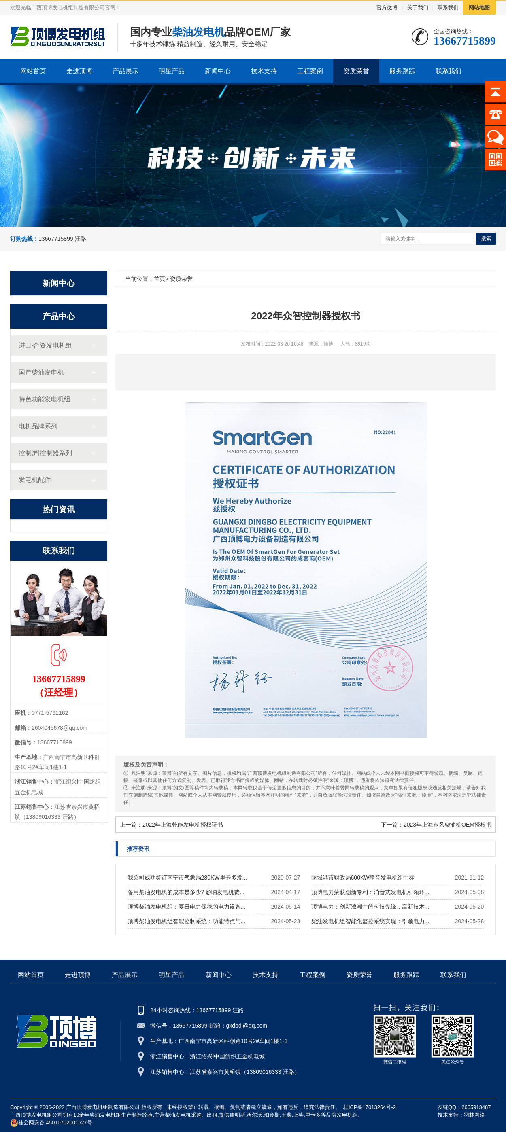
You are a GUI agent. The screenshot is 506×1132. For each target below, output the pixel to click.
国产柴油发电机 (41, 372)
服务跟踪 (402, 71)
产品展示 (125, 71)
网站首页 (33, 71)
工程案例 (310, 71)
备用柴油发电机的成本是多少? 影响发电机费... (186, 892)
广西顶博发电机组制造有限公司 (103, 1107)
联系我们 (448, 7)
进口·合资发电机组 (45, 345)
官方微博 (387, 7)
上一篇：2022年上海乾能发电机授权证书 (171, 824)
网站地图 (479, 7)
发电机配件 (35, 479)
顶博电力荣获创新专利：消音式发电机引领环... (370, 892)
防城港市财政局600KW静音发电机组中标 (363, 877)
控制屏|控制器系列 (45, 452)
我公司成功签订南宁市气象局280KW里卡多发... (187, 877)
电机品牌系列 (38, 426)
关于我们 (417, 7)
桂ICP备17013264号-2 (369, 1107)
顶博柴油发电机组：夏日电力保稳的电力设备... (187, 906)
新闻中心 (218, 71)
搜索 (486, 238)
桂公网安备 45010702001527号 (51, 1123)
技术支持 (264, 71)
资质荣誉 (356, 71)
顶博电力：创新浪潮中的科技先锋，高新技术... (370, 906)
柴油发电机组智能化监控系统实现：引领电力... (370, 921)
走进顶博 (79, 71)
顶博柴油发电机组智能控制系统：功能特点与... (187, 921)
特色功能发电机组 (44, 399)
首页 (159, 279)
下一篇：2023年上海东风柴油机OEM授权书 (436, 824)
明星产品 (172, 71)
